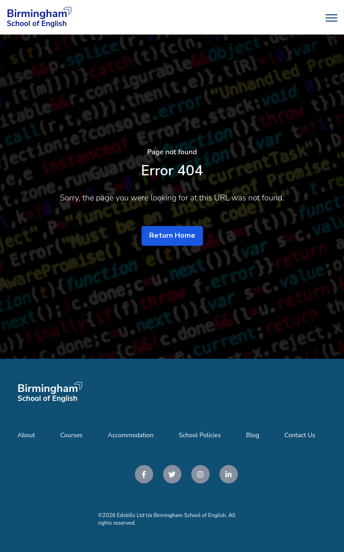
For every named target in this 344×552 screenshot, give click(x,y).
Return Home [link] (172, 235)
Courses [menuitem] (71, 435)
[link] (39, 17)
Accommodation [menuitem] (131, 435)
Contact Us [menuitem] (299, 435)
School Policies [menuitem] (200, 435)
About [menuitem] (26, 435)
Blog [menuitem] (252, 435)
